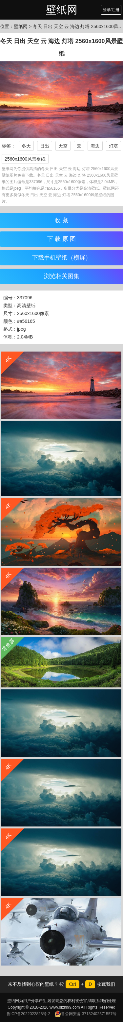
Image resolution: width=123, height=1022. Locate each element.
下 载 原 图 (61, 239)
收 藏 (61, 220)
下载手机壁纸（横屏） (61, 257)
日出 (44, 146)
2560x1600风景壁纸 (25, 159)
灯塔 (113, 146)
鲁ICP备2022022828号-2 (28, 1014)
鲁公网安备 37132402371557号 (85, 1014)
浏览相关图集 (61, 276)
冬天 (26, 146)
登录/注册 (111, 10)
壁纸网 (61, 10)
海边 (95, 146)
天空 (63, 146)
